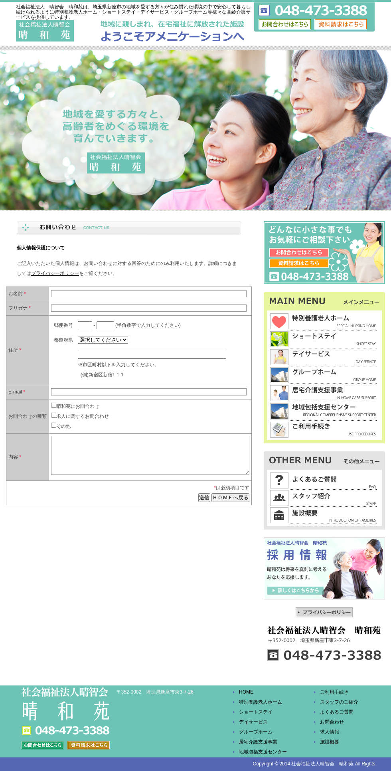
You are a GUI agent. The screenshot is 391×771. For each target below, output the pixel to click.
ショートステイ (256, 712)
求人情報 (329, 732)
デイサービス (253, 722)
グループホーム (256, 732)
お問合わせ (332, 722)
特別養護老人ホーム (260, 702)
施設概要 (329, 742)
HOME (246, 692)
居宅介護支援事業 (258, 742)
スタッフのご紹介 (339, 702)
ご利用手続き (334, 692)
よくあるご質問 (336, 712)
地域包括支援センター (263, 752)
